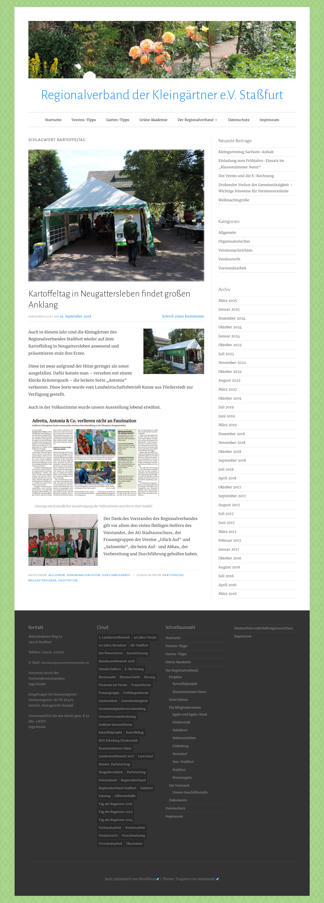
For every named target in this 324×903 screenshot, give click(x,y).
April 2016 (227, 585)
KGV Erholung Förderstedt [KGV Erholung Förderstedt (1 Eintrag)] (118, 741)
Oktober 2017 (229, 487)
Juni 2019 (226, 416)
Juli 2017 (225, 513)
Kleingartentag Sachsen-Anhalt (246, 152)
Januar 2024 (229, 336)
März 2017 (227, 531)
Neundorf (180, 754)
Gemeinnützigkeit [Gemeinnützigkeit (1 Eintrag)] (134, 701)
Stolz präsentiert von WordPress (130, 879)
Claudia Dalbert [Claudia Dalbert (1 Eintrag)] (110, 669)
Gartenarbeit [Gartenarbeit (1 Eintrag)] (108, 701)
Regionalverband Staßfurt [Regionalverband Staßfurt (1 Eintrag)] (117, 788)
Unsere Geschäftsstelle (190, 792)
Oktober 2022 (230, 371)
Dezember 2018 (231, 434)
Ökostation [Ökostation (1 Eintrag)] (134, 844)
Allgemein (56, 575)
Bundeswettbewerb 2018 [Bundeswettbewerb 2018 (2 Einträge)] (117, 661)
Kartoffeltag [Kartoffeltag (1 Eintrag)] (135, 732)
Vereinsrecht (229, 259)
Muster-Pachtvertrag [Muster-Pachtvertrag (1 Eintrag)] (114, 764)
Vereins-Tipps (84, 120)
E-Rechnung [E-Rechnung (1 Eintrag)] (134, 669)
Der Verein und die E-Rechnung (246, 176)
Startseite (53, 120)
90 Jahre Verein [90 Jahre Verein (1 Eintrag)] (145, 637)
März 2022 (227, 389)
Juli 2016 (226, 576)
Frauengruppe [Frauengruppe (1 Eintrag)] (109, 693)
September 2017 (232, 496)
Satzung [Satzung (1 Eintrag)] (105, 796)
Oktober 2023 (230, 345)
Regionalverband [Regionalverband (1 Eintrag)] (133, 780)
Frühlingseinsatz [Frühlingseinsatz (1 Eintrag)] (135, 693)
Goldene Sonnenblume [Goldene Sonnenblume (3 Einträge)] (115, 725)
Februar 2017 (229, 540)
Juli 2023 (226, 354)
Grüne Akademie (153, 120)
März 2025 (227, 300)
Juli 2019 (226, 407)
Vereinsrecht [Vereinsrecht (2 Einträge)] (108, 836)
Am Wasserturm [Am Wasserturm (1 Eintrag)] (111, 653)
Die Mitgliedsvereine (185, 708)
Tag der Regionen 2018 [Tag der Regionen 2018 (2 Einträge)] (115, 804)
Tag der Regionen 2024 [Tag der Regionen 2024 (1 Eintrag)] (116, 820)
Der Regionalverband (195, 120)
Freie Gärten (178, 700)
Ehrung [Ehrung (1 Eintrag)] (149, 677)
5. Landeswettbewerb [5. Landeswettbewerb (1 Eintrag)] (114, 637)
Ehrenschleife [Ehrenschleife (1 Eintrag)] (130, 677)
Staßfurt (179, 770)
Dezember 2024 (231, 318)
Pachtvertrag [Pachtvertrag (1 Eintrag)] (136, 772)
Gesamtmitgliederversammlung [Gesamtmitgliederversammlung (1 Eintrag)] (122, 709)
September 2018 (232, 460)
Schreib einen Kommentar (183, 316)
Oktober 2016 (229, 558)
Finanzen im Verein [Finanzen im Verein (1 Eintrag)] (113, 685)
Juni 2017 (226, 522)
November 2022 (232, 362)
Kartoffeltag (173, 575)
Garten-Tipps (117, 120)
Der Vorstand (179, 785)
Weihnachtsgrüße (233, 200)
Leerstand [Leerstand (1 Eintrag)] (145, 756)
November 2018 (231, 442)
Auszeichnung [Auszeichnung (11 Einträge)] (137, 653)
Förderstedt (181, 722)
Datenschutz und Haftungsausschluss (263, 628)
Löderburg (180, 746)
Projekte (175, 677)
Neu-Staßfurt (183, 762)
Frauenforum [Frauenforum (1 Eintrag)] (141, 685)
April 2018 (227, 478)
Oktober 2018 (229, 451)
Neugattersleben (42, 580)
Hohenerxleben (184, 738)
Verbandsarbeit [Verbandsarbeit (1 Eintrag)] (110, 828)
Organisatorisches (234, 241)
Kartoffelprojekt (185, 684)
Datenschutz (238, 120)
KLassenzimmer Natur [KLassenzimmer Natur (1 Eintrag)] (115, 748)
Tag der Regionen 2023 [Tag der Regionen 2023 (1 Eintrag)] (115, 812)
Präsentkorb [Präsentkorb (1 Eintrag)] (108, 780)
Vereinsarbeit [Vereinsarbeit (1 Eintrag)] (135, 828)
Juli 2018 (226, 469)
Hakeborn (180, 730)
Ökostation (68, 580)
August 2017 (229, 505)
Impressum (269, 120)
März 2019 (227, 425)
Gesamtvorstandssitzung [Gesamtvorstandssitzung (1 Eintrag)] (117, 717)
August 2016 (229, 567)
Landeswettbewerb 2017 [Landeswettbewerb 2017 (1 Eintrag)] (116, 756)
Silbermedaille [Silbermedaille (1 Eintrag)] (125, 796)
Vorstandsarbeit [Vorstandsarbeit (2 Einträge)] (110, 844)
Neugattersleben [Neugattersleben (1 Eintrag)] (111, 772)
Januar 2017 (228, 549)
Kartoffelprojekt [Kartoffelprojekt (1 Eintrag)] (110, 732)
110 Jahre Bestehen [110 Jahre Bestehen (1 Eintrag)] (112, 645)
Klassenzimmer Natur (189, 692)
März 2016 (227, 593)
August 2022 (229, 380)
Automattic (207, 879)
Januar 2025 (229, 309)
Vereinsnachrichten (83, 575)
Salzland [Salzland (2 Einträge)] (146, 788)
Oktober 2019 (229, 398)
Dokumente (178, 800)
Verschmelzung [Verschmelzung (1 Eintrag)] (133, 836)
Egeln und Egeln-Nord (190, 714)
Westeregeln (182, 778)
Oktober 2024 (230, 327)
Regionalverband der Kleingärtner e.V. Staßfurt (162, 95)
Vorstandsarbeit (116, 575)
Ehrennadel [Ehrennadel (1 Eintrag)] (107, 677)
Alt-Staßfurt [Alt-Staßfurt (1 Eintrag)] (139, 645)
